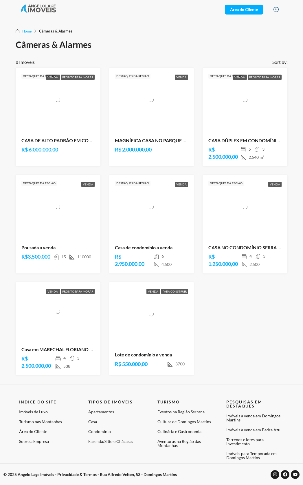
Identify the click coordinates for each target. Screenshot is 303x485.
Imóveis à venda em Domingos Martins (253, 417)
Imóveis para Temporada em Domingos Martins (251, 455)
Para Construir (175, 291)
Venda (52, 77)
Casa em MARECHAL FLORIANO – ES (59, 349)
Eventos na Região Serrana (181, 411)
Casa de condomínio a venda (143, 247)
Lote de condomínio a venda (143, 354)
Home (27, 31)
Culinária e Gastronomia (179, 431)
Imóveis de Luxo (33, 411)
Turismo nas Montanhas (40, 421)
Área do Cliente (33, 431)
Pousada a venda (38, 247)
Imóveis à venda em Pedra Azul (254, 429)
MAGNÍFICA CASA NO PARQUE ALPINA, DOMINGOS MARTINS (182, 140)
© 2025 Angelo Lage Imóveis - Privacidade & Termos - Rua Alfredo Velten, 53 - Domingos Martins (90, 474)
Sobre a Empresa (34, 441)
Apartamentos (101, 411)
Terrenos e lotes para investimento (245, 441)
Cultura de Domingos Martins (184, 421)
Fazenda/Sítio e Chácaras (110, 441)
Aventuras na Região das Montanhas (179, 443)
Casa (92, 421)
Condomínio (99, 431)
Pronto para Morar (77, 77)
